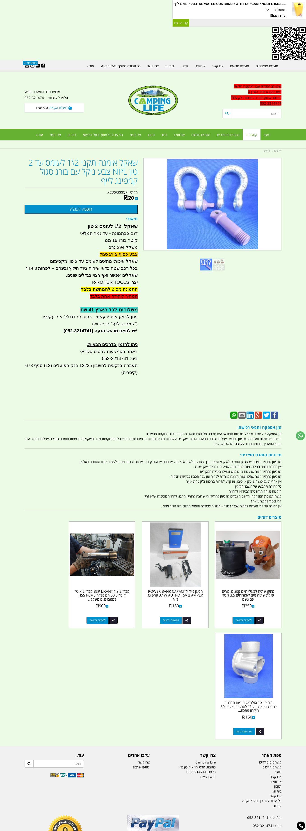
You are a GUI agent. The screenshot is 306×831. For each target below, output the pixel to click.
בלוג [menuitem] (164, 135)
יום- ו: (242, 747)
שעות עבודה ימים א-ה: (252, 731)
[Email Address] (27, 66)
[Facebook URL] (43, 66)
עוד (39, 135)
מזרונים (82, 805)
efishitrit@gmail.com (265, 715)
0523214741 (196, 653)
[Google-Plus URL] (38, 66)
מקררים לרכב (99, 805)
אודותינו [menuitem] (179, 135)
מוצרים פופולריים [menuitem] (228, 135)
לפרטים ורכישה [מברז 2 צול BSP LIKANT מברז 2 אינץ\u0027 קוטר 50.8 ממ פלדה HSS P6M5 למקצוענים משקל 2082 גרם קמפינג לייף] (115, 613)
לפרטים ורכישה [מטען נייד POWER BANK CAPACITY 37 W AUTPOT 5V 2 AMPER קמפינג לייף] (181, 613)
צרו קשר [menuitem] (135, 135)
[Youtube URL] (32, 66)
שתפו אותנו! (141, 648)
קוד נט (146, 828)
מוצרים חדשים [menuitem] (200, 135)
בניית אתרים (137, 828)
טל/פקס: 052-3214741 (264, 699)
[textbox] (252, 94)
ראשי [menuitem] (267, 135)
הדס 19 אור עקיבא (268, 723)
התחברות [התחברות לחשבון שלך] (30, 63)
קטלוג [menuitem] (251, 135)
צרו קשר (144, 643)
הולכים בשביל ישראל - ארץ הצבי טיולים (153, 731)
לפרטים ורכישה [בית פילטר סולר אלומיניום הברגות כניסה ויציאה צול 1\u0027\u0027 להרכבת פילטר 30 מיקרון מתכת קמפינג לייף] (49, 613)
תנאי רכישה (208, 658)
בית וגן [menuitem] (72, 135)
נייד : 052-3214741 (267, 707)
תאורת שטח (119, 805)
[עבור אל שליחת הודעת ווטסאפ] (300, 435)
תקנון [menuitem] (151, 135)
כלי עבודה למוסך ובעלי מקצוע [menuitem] (103, 135)
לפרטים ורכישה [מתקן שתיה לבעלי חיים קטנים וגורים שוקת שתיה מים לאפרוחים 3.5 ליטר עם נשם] (247, 613)
